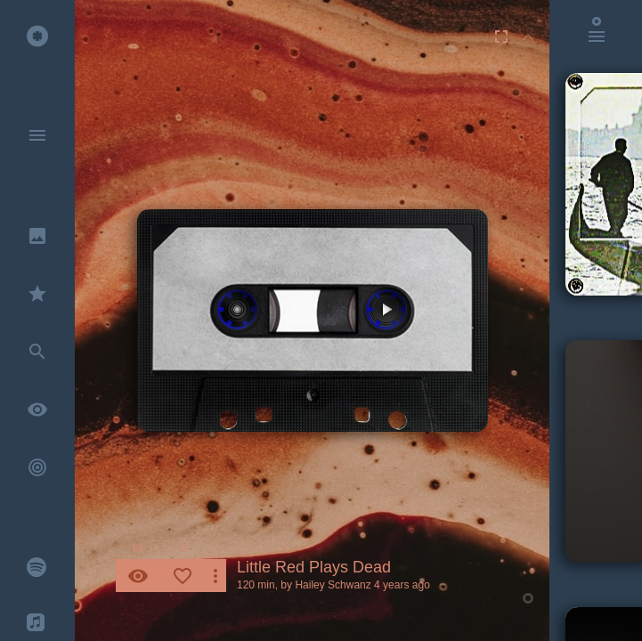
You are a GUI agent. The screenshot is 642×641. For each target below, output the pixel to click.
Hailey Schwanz (332, 585)
